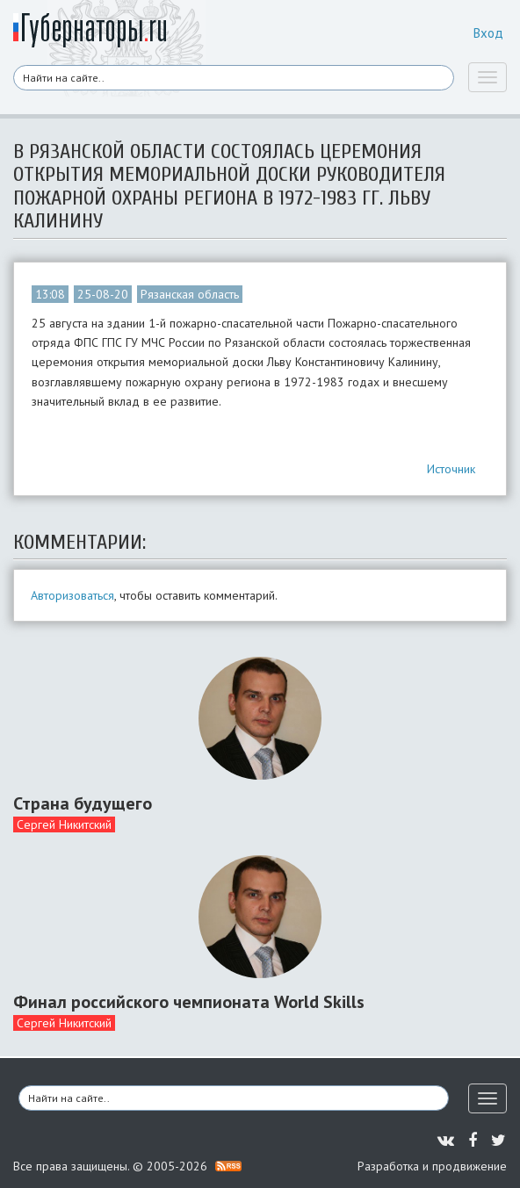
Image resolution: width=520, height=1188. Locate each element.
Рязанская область (190, 294)
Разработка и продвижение (432, 1166)
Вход (488, 33)
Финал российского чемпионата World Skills (189, 1001)
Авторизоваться (72, 595)
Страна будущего (82, 803)
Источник (451, 469)
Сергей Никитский (64, 824)
